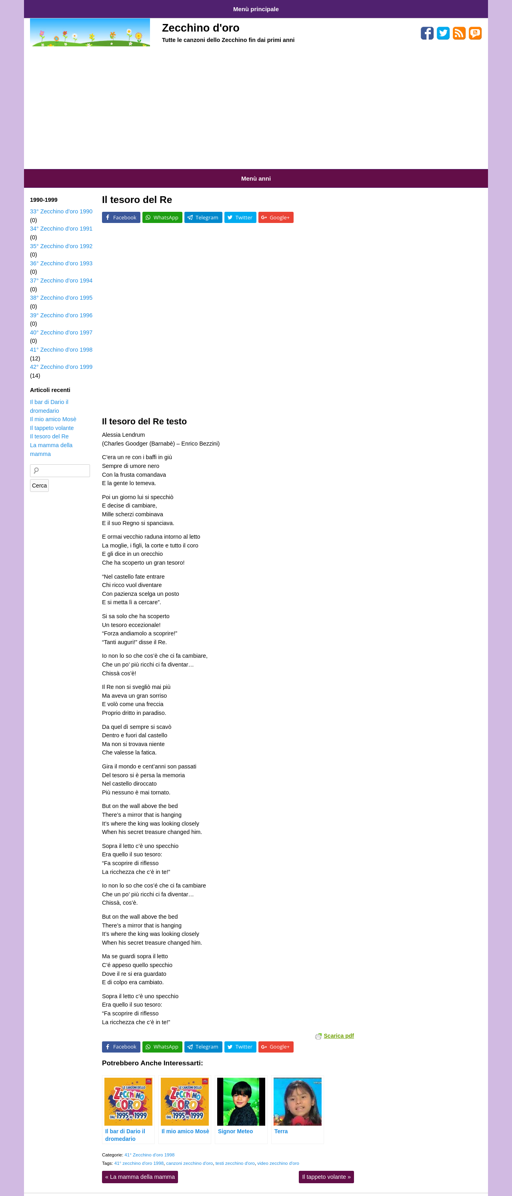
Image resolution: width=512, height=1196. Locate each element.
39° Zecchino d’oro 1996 (61, 307)
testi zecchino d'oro (235, 1155)
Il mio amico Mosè (53, 411)
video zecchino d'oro (278, 1155)
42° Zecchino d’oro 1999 (61, 359)
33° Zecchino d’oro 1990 (61, 203)
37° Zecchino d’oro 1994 (61, 272)
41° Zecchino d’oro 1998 (149, 1146)
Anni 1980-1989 (147, 172)
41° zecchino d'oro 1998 (139, 1155)
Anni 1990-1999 (196, 172)
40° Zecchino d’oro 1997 (61, 324)
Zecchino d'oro (201, 25)
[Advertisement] (256, 106)
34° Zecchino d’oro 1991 (61, 220)
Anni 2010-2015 (295, 172)
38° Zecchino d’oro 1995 (61, 290)
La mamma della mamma (140, 1169)
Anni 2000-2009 (246, 172)
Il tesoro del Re (137, 191)
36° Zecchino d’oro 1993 (61, 255)
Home (39, 7)
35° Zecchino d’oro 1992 (61, 238)
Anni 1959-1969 (48, 172)
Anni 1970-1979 (98, 172)
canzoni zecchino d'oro (189, 1155)
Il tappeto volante (326, 1169)
